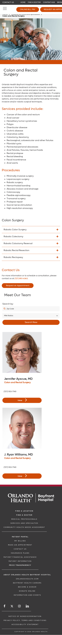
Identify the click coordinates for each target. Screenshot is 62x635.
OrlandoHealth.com (27, 579)
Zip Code (10, 309)
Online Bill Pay (27, 9)
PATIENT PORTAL (20, 537)
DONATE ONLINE (27, 591)
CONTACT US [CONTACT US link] (20, 549)
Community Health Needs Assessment (24, 527)
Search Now (31, 322)
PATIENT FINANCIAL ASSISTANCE (20, 557)
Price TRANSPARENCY (20, 565)
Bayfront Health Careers (27, 583)
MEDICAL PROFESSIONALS (24, 519)
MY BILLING (20, 541)
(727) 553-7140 (10, 391)
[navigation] (31, 2)
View (22, 400)
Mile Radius (8, 315)
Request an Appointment (17, 285)
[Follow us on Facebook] (5, 606)
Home (23, 2)
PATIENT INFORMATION (20, 561)
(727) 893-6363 (21, 278)
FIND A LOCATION (24, 511)
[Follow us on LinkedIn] (27, 606)
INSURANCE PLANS (20, 553)
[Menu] (4, 9)
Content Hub (49, 2)
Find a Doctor (34, 2)
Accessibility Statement (25, 624)
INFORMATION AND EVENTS (27, 595)
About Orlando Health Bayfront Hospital (27, 575)
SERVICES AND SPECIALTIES (24, 523)
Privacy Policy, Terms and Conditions (25, 620)
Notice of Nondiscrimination (25, 616)
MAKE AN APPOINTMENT (20, 545)
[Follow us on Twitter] (11, 606)
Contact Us (8, 2)
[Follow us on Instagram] (19, 606)
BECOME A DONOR (27, 587)
